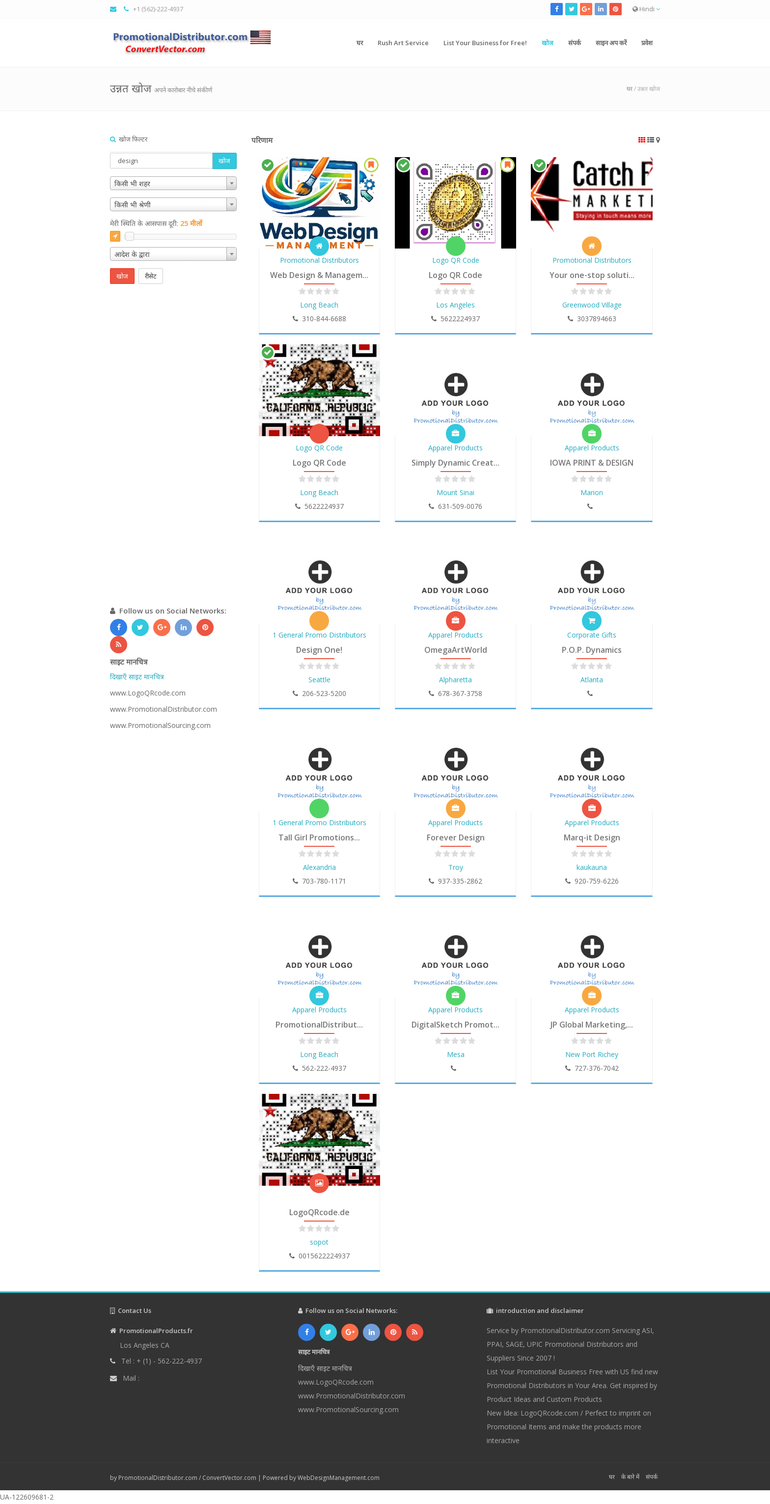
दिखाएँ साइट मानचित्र (137, 676)
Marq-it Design (592, 837)
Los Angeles (455, 304)
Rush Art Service (403, 42)
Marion (591, 492)
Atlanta (591, 679)
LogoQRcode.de (319, 1212)
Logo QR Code (455, 260)
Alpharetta (455, 679)
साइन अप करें (611, 42)
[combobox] (173, 183)
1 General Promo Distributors (319, 635)
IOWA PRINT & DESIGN (591, 462)
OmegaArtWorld (455, 649)
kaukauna (592, 867)
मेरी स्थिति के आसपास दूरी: (156, 223)
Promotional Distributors (319, 260)
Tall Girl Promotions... (319, 837)
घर (360, 42)
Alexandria (319, 867)
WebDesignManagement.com (339, 1478)
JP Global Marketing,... (591, 1024)
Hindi (646, 8)
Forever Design (456, 837)
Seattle (319, 679)
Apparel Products (455, 447)
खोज (547, 42)
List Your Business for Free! (485, 42)
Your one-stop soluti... (592, 275)
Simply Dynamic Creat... (455, 462)
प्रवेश (647, 42)
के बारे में (630, 1477)
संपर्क (574, 42)
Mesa (456, 1054)
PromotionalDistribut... (319, 1024)
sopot (319, 1242)
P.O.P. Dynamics (592, 649)
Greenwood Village (592, 304)
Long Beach (319, 304)
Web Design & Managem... (319, 275)
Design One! (319, 649)
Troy (455, 867)
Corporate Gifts (591, 635)
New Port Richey (591, 1054)
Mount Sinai (455, 492)
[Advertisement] (173, 454)
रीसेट (151, 276)
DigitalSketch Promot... (455, 1024)
